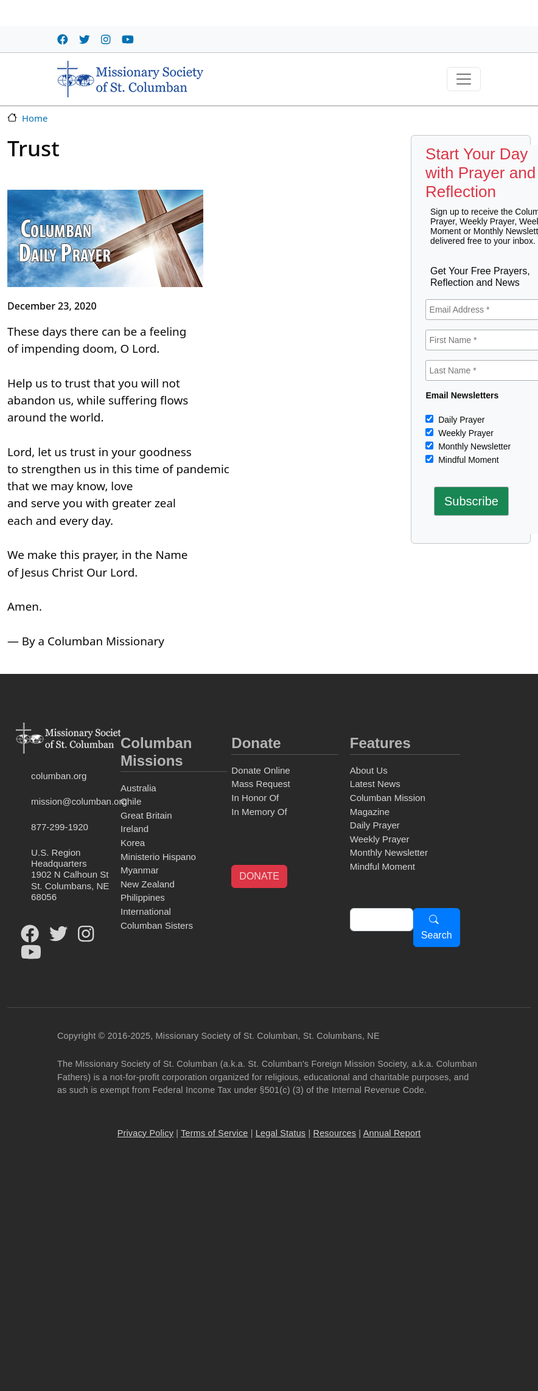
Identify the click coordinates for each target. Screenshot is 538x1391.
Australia (138, 788)
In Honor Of (255, 798)
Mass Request (260, 784)
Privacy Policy (145, 1133)
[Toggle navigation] (464, 79)
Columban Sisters (157, 925)
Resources (335, 1133)
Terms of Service (214, 1133)
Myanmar (140, 870)
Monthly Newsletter (473, 446)
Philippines (143, 897)
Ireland (134, 829)
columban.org (58, 776)
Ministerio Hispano (158, 857)
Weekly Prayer (465, 433)
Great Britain (146, 815)
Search (436, 935)
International (146, 911)
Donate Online (260, 770)
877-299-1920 (59, 827)
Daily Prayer (460, 420)
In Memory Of (259, 812)
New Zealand (148, 884)
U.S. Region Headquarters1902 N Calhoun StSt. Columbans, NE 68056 (70, 874)
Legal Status (281, 1133)
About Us (369, 770)
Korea (133, 843)
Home (34, 118)
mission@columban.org (73, 801)
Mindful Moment (467, 460)
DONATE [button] (259, 876)
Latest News (375, 784)
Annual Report (392, 1133)
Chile (131, 801)
